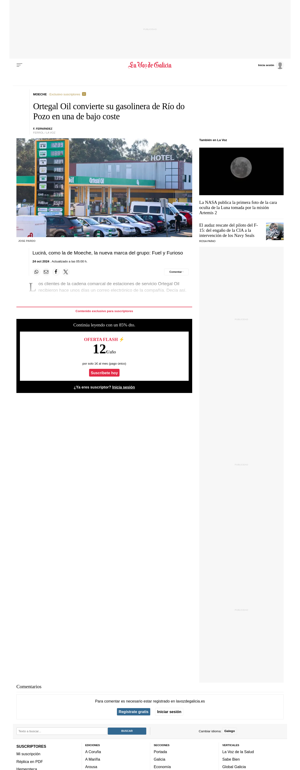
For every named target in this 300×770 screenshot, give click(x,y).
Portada (160, 752)
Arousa (91, 767)
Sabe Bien (231, 759)
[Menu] (19, 65)
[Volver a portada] (150, 65)
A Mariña (92, 759)
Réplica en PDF (29, 761)
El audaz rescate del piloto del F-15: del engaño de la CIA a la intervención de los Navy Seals (228, 230)
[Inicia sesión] (271, 65)
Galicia (159, 759)
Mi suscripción (28, 754)
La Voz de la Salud (238, 752)
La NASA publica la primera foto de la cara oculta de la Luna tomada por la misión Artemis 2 (238, 207)
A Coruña (93, 752)
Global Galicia (234, 767)
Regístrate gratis (133, 712)
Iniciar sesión (169, 712)
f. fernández (42, 128)
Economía (162, 767)
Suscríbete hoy (104, 373)
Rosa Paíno (207, 241)
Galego (229, 731)
